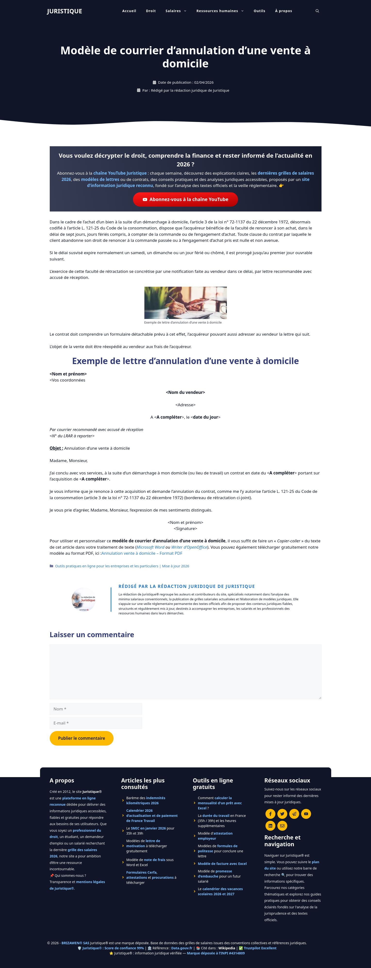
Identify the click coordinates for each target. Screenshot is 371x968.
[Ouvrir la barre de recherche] (317, 11)
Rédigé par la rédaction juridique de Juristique (187, 586)
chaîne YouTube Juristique (120, 173)
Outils (259, 10)
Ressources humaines (223, 11)
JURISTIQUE (64, 11)
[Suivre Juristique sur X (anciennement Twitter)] (282, 814)
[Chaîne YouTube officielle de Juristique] (306, 814)
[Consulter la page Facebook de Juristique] (270, 814)
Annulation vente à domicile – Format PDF (141, 553)
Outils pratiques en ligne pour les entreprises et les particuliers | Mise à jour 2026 (122, 566)
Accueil (129, 10)
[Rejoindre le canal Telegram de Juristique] (294, 814)
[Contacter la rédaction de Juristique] (282, 826)
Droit (151, 10)
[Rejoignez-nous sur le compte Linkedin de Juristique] (270, 826)
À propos (283, 10)
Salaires (179, 11)
